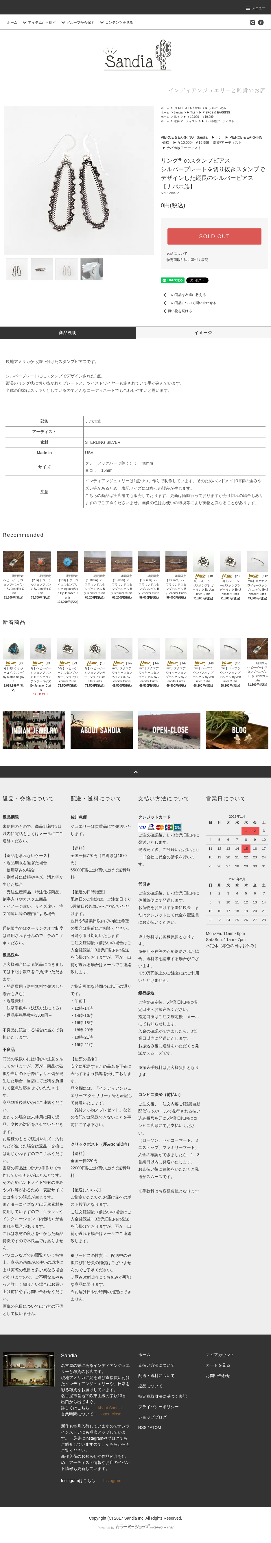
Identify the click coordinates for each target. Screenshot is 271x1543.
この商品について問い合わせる (188, 303)
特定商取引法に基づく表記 (187, 260)
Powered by (135, 1527)
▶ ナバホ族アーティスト (218, 121)
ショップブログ (152, 1417)
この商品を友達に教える (183, 295)
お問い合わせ (218, 1375)
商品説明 (68, 332)
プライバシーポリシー (158, 1406)
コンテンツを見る (115, 23)
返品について (177, 253)
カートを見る (218, 1365)
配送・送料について (156, 1375)
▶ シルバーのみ (215, 108)
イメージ (203, 332)
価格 (176, 116)
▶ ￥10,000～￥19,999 (198, 116)
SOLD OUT (214, 236)
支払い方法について (156, 1365)
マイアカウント (220, 1354)
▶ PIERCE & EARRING (214, 112)
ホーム (12, 23)
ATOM (155, 1427)
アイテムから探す (38, 23)
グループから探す (77, 23)
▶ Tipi (191, 112)
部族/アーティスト (186, 121)
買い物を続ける (176, 311)
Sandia (178, 112)
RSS (142, 1427)
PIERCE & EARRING (187, 108)
